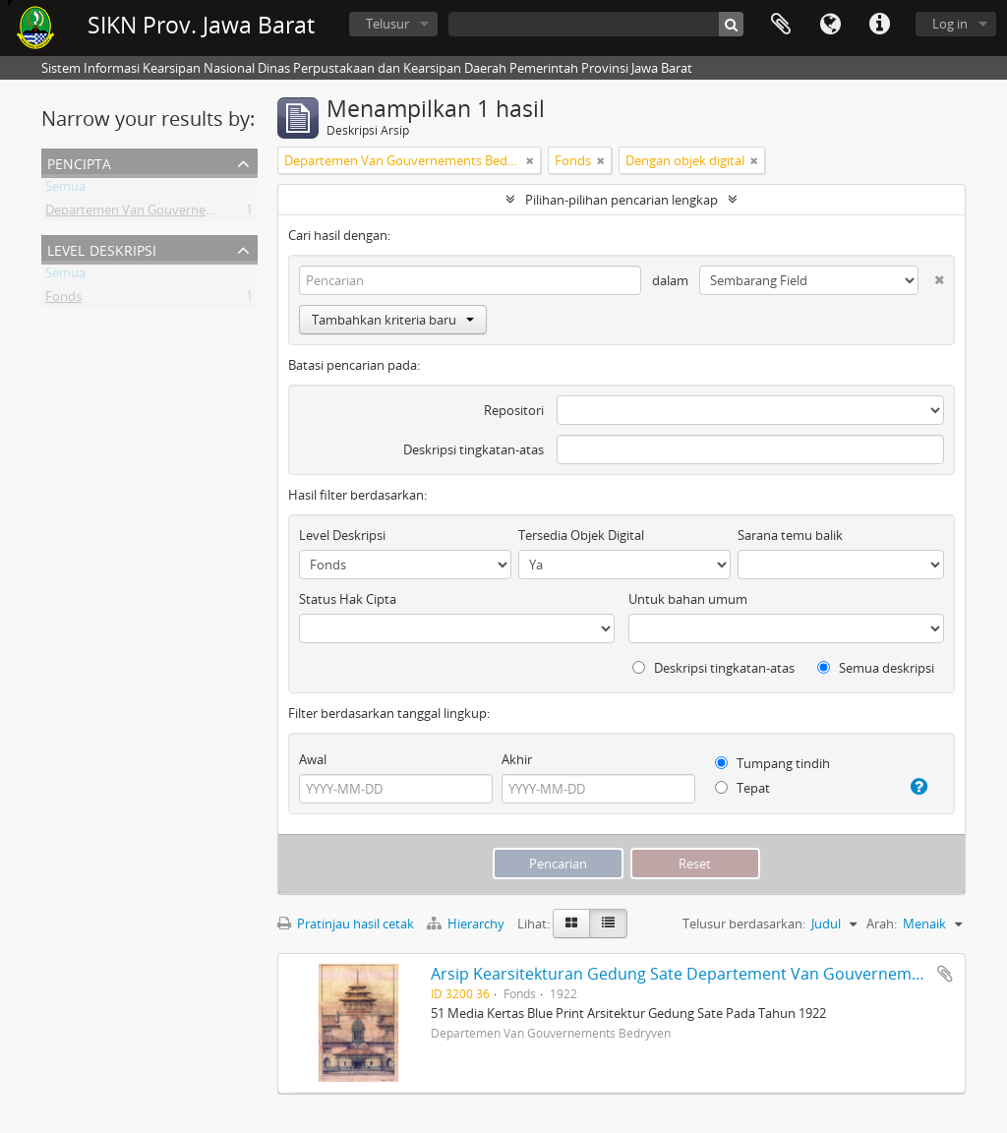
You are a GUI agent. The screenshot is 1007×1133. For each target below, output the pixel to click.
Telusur (387, 23)
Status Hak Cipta (347, 599)
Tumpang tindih (772, 763)
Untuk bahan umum (687, 599)
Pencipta (79, 162)
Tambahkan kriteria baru (393, 319)
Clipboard (780, 24)
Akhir (517, 759)
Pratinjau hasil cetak (345, 923)
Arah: (881, 923)
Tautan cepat (879, 24)
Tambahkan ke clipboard (945, 974)
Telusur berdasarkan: (743, 923)
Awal (312, 759)
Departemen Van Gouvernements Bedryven (173, 213)
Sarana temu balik (790, 535)
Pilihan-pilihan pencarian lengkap (621, 200)
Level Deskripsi (101, 248)
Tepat (742, 788)
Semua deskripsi (875, 668)
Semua (65, 190)
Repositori (514, 410)
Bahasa (830, 24)
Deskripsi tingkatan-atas (473, 449)
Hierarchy (467, 923)
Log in (950, 23)
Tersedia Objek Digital (581, 535)
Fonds (63, 300)
